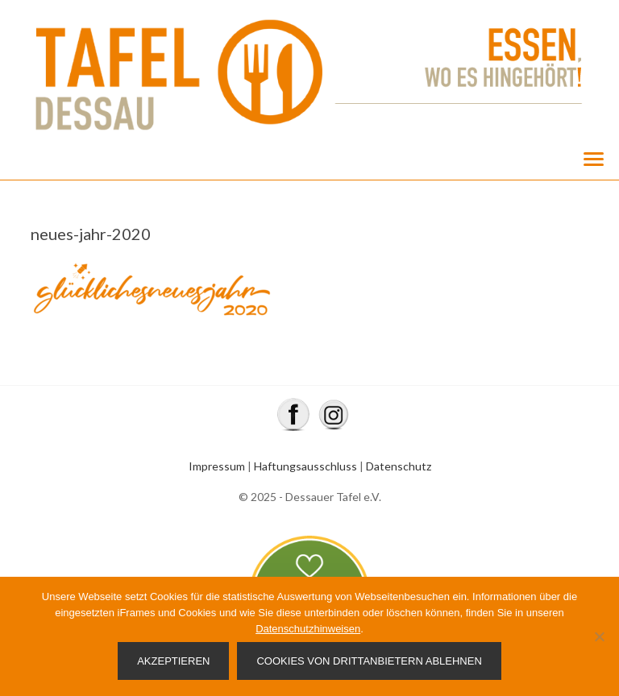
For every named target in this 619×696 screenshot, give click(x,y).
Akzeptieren (173, 661)
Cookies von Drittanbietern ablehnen (368, 661)
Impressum (217, 466)
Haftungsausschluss (305, 466)
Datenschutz (398, 466)
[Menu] (593, 158)
